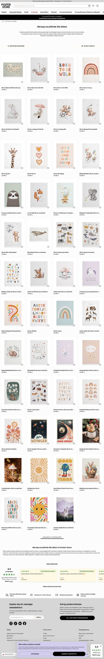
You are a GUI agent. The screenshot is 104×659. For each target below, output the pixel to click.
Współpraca (47, 640)
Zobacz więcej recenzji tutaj (52, 586)
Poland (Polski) (9, 654)
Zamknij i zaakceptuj (69, 654)
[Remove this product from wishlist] (22, 82)
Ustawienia (35, 654)
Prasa (45, 638)
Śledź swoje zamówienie (86, 633)
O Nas (46, 633)
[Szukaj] (89, 6)
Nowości (9, 638)
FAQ (80, 638)
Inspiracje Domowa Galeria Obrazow (17, 640)
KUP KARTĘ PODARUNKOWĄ (77, 618)
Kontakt (81, 635)
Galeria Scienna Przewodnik (15, 633)
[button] (97, 651)
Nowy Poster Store (49, 635)
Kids (14, 21)
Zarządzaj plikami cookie (86, 640)
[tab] (93, 5)
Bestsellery (10, 635)
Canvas (9, 21)
